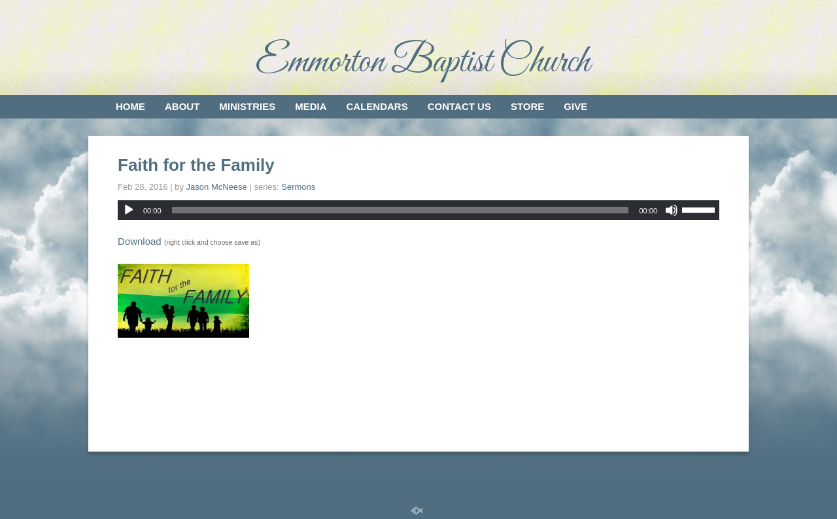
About (182, 106)
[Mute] (671, 210)
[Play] (128, 210)
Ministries (247, 106)
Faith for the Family (196, 165)
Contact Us (459, 106)
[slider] (400, 210)
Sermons (298, 187)
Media (310, 106)
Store (527, 106)
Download (140, 241)
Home (130, 106)
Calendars (377, 106)
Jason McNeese (216, 187)
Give (575, 106)
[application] (418, 210)
